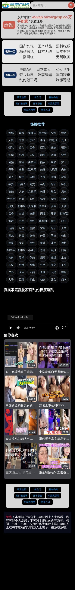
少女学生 (63, 69)
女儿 (64, 140)
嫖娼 (53, 257)
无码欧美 (63, 57)
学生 (32, 279)
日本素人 (43, 69)
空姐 (21, 162)
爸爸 (21, 169)
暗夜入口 (45, 109)
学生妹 (43, 132)
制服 (42, 154)
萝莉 (64, 176)
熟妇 (11, 191)
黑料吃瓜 (63, 46)
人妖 (11, 140)
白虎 (21, 213)
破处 (42, 242)
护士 (64, 162)
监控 (32, 228)
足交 (21, 228)
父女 (53, 279)
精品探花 (26, 51)
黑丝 (32, 140)
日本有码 (63, 51)
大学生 (11, 198)
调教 (64, 198)
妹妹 (53, 147)
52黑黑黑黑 (53, 103)
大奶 (53, 272)
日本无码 (45, 51)
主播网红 (26, 57)
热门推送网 (21, 103)
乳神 (21, 154)
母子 (11, 169)
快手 (64, 154)
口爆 (64, 250)
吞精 (21, 257)
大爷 (64, 228)
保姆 (53, 176)
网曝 (32, 264)
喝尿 (53, 162)
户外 (11, 272)
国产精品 (45, 46)
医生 (21, 272)
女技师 (32, 191)
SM (32, 198)
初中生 (22, 206)
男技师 (32, 162)
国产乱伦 (26, 46)
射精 (21, 264)
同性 (42, 213)
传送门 (37, 97)
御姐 (64, 272)
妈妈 (11, 132)
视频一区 (10, 51)
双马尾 (32, 169)
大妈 (32, 272)
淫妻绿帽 (45, 75)
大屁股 (53, 169)
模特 (53, 198)
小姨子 (22, 184)
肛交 (53, 264)
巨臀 (21, 279)
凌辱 (53, 206)
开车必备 (37, 103)
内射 (64, 169)
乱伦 (11, 154)
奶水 (64, 279)
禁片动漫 (26, 75)
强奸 (64, 147)
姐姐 (53, 250)
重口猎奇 (63, 75)
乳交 (32, 184)
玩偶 (11, 228)
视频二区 (10, 74)
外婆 (53, 213)
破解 (32, 176)
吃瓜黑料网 (29, 109)
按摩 (32, 213)
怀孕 (42, 264)
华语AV (25, 69)
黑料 (32, 220)
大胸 (64, 206)
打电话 (53, 140)
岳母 (32, 147)
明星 (11, 242)
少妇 (53, 132)
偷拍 (11, 162)
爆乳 (11, 147)
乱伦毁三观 (28, 80)
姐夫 (11, 206)
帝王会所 (21, 97)
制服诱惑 (63, 80)
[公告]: (9, 25)
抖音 (21, 235)
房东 (64, 191)
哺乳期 (43, 220)
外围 (42, 176)
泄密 (64, 132)
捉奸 (53, 220)
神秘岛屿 (53, 97)
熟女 (42, 162)
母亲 (21, 132)
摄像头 (32, 132)
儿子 (11, 279)
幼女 (42, 279)
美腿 (42, 191)
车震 (21, 140)
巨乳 (42, 147)
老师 (53, 154)
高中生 (43, 206)
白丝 (21, 220)
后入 (21, 147)
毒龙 (42, 140)
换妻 (11, 184)
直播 (42, 272)
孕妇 (53, 235)
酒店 (42, 257)
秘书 (64, 220)
